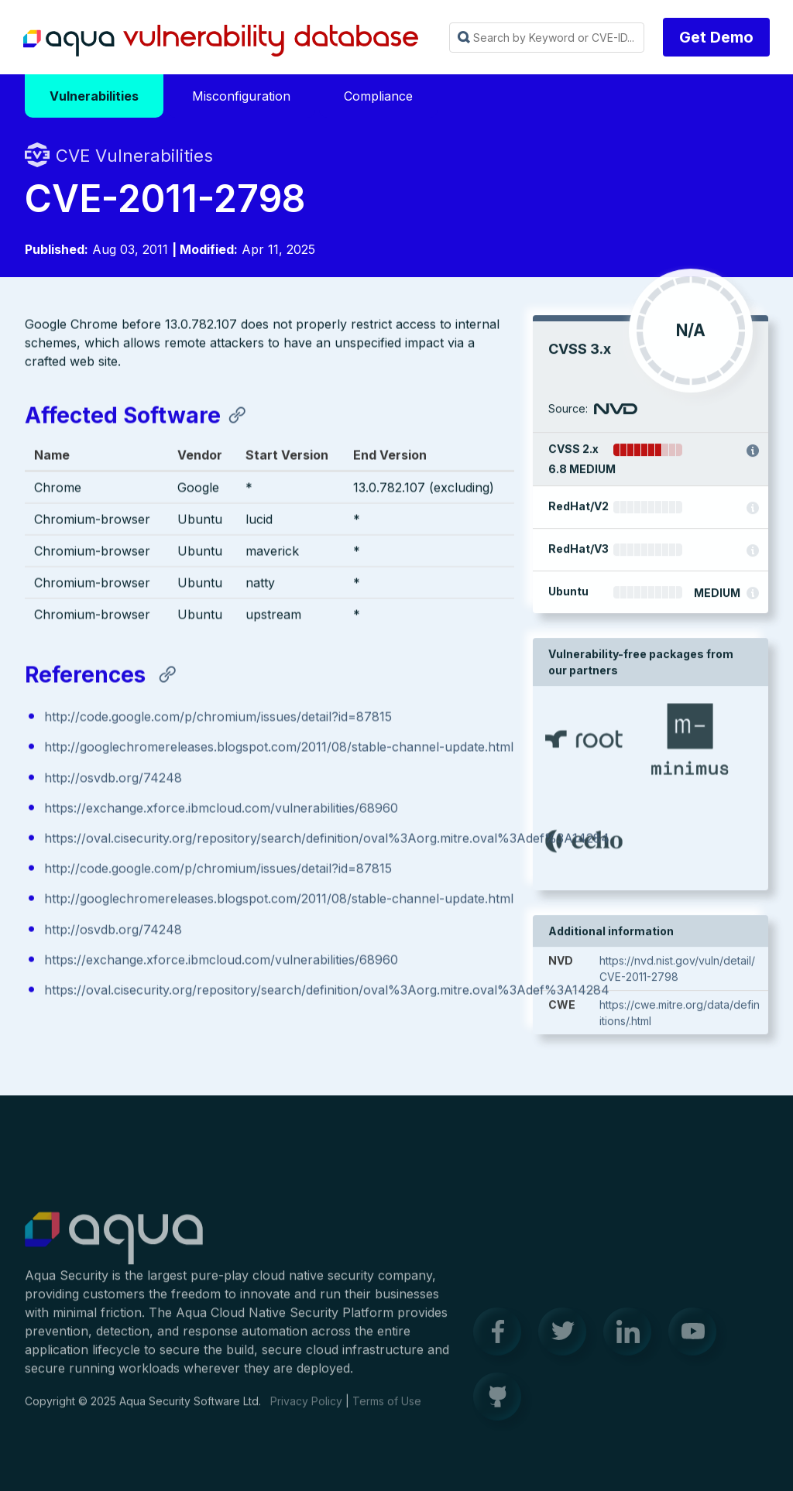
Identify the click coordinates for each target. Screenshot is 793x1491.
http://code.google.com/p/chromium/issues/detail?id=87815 (218, 718)
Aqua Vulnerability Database (220, 41)
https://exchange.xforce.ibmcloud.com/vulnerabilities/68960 (221, 809)
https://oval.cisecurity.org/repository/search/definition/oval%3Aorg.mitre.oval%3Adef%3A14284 (326, 840)
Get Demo (716, 37)
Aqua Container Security (114, 1246)
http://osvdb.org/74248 (113, 779)
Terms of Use (386, 1408)
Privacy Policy (306, 1408)
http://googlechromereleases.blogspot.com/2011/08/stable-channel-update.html (278, 748)
